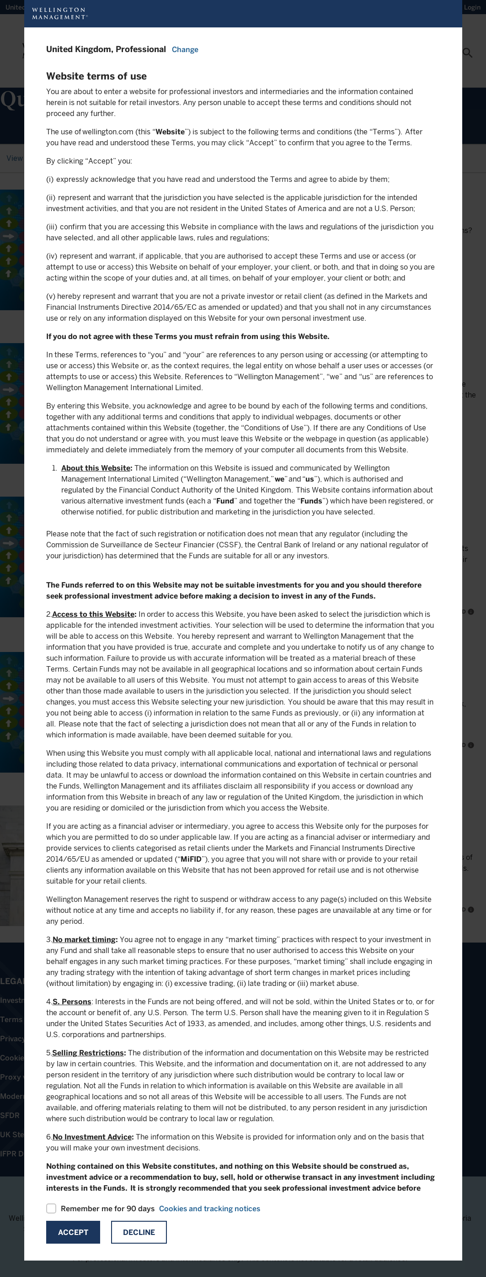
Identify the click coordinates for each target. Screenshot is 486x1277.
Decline (139, 1232)
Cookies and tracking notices (209, 1208)
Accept (73, 1232)
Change (185, 49)
